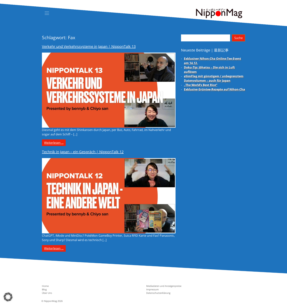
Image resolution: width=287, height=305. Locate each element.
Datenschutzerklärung (158, 293)
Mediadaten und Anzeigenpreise (163, 286)
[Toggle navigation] (47, 13)
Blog (44, 289)
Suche (238, 38)
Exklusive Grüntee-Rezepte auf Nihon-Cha (214, 89)
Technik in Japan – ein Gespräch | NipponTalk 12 (83, 151)
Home (45, 286)
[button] (8, 297)
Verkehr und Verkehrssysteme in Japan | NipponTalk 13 (89, 46)
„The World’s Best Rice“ (200, 85)
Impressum (152, 289)
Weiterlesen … (55, 142)
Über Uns (47, 293)
